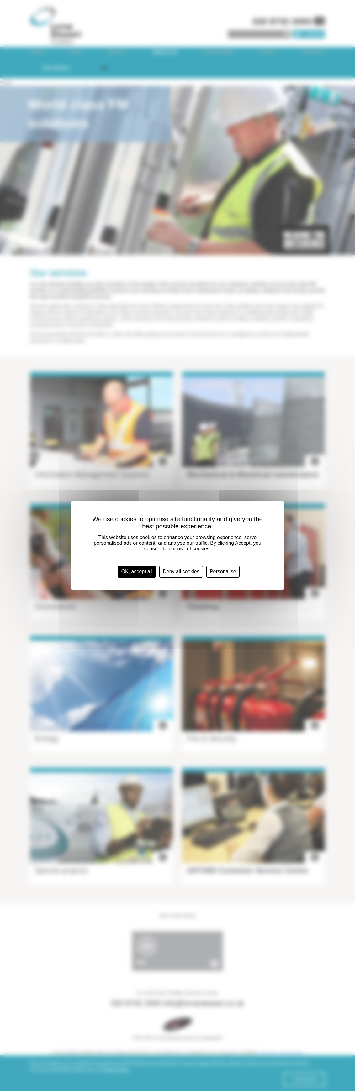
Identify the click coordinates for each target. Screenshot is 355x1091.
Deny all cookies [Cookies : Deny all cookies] (181, 571)
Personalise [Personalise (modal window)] (223, 571)
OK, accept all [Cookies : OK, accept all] (136, 571)
